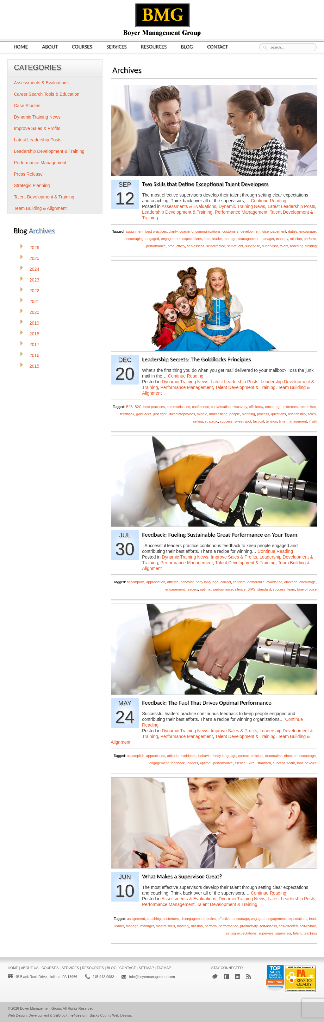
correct (225, 582)
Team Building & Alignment (40, 208)
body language (207, 582)
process (263, 414)
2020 (34, 312)
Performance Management (241, 212)
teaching (296, 246)
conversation (220, 407)
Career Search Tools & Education (46, 94)
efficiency (256, 407)
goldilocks (143, 414)
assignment (134, 231)
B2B (129, 407)
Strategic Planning (32, 185)
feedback (127, 414)
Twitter (214, 976)
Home (21, 46)
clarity (173, 231)
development (250, 231)
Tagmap (164, 968)
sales (312, 414)
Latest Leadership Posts (291, 206)
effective (224, 919)
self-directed (215, 246)
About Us (30, 968)
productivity (176, 246)
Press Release (28, 174)
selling (198, 421)
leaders (192, 589)
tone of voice (307, 589)
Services (116, 46)
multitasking (218, 414)
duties (292, 231)
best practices (156, 231)
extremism (308, 407)
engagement (170, 239)
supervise (252, 246)
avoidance (188, 756)
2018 (34, 333)
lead (207, 239)
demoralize (273, 756)
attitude (172, 582)
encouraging (134, 239)
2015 (34, 366)
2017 (34, 344)
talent (284, 246)
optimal (205, 589)
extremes (291, 407)
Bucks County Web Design (110, 1015)
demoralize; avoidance (264, 582)
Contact (217, 46)
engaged (152, 239)
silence (240, 589)
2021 (34, 301)
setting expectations (241, 933)
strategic (211, 421)
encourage (307, 231)
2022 (34, 290)
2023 (34, 279)
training (311, 246)
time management (293, 421)
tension (271, 421)
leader (217, 239)
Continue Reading (268, 200)
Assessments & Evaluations (189, 206)
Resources (153, 46)
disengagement (274, 231)
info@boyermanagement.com (152, 977)
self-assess (195, 246)
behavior (187, 582)
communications (207, 231)
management (248, 239)
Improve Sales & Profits (234, 557)
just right (160, 414)
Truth (313, 421)
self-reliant (235, 246)
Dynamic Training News (242, 206)
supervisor (270, 246)
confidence (200, 407)
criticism (239, 582)
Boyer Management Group (40, 1008)
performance (156, 246)
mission (296, 239)
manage (230, 239)
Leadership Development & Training (177, 212)
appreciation (155, 582)
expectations (192, 239)
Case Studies (27, 105)
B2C (137, 407)
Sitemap (146, 968)
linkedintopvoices (181, 414)
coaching (186, 231)
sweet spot (242, 421)
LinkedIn (237, 976)
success (226, 421)
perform (310, 239)
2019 (34, 323)
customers (230, 231)
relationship (297, 414)
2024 (34, 269)
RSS (248, 976)
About (50, 46)
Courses (82, 46)
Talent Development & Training (245, 387)
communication (178, 407)
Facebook (226, 976)
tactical (258, 421)
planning (248, 414)
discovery (240, 407)
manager (267, 239)
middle (202, 414)
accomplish (135, 582)
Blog (187, 46)
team (291, 589)
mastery (282, 239)
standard (264, 589)
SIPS (251, 589)
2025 (34, 258)
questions (278, 414)
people (234, 414)
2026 (34, 247)
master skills (165, 926)
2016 (34, 355)
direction (290, 582)
